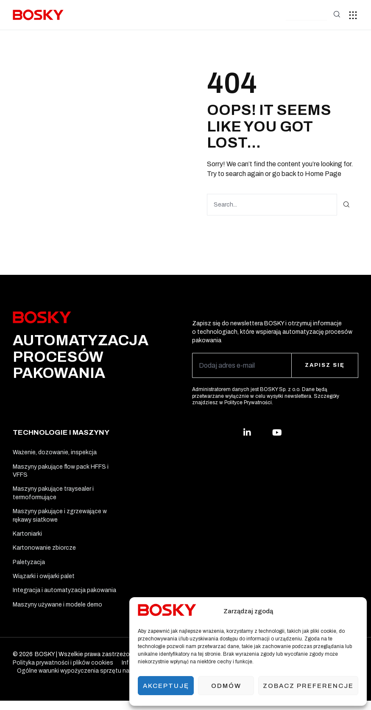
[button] (306, 15)
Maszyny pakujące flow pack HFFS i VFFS (61, 471)
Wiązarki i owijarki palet (44, 583)
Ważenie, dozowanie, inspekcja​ (55, 452)
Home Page (323, 173)
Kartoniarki (27, 537)
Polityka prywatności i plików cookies (63, 672)
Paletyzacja (29, 568)
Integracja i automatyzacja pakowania (64, 598)
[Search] (346, 204)
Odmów (226, 685)
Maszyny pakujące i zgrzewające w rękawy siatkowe (60, 518)
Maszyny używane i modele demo (57, 613)
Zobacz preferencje (308, 685)
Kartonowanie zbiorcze (44, 553)
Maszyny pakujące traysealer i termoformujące (53, 495)
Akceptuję (166, 685)
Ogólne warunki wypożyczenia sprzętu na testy (81, 680)
